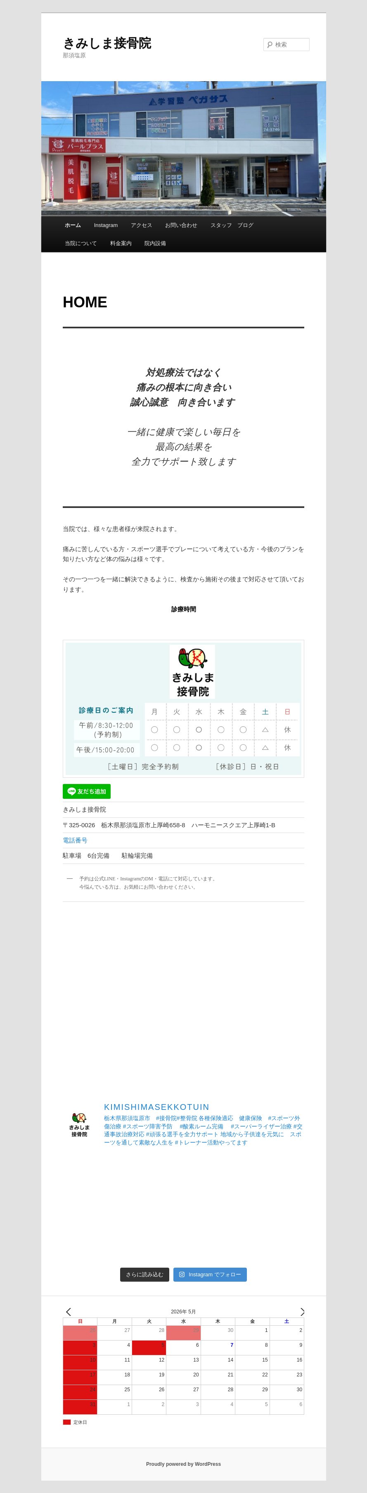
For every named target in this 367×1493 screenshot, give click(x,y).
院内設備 (155, 243)
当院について (81, 243)
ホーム (73, 225)
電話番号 (75, 840)
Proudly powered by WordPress (183, 1464)
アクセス (141, 225)
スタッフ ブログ (232, 225)
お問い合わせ (181, 225)
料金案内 (121, 243)
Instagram (106, 225)
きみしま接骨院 (107, 43)
